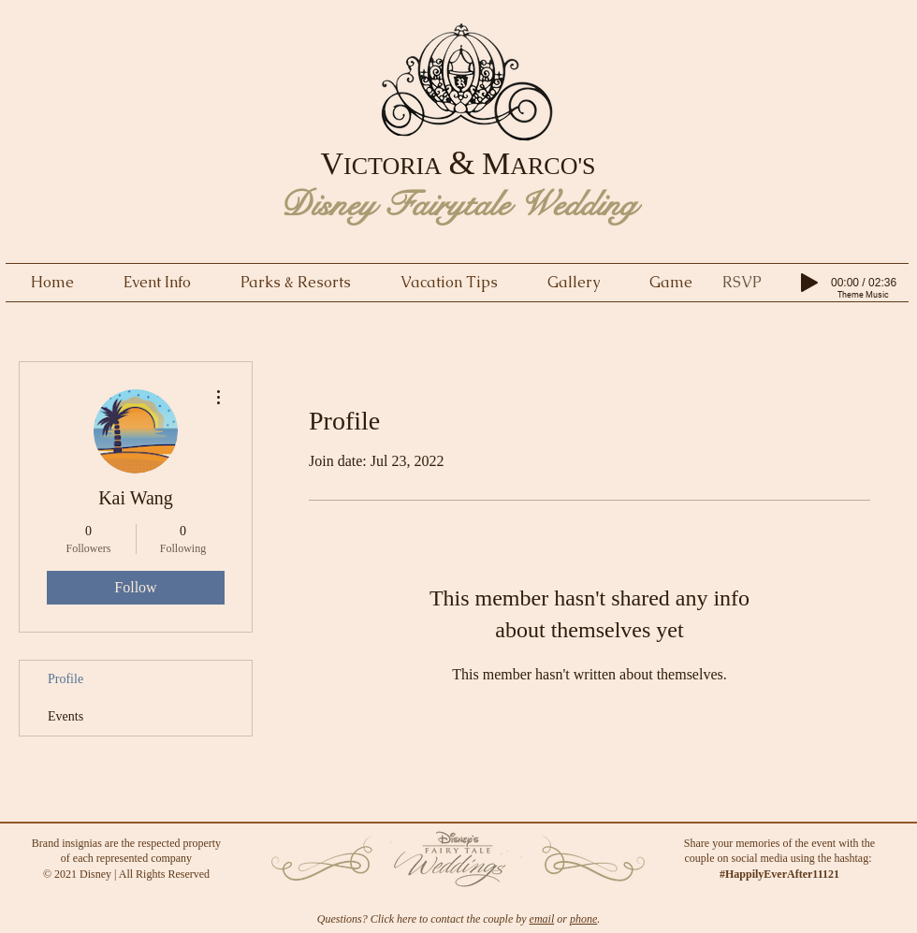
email (542, 919)
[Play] (809, 282)
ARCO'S (552, 166)
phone (583, 919)
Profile (65, 679)
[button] (742, 283)
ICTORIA (392, 166)
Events (65, 716)
